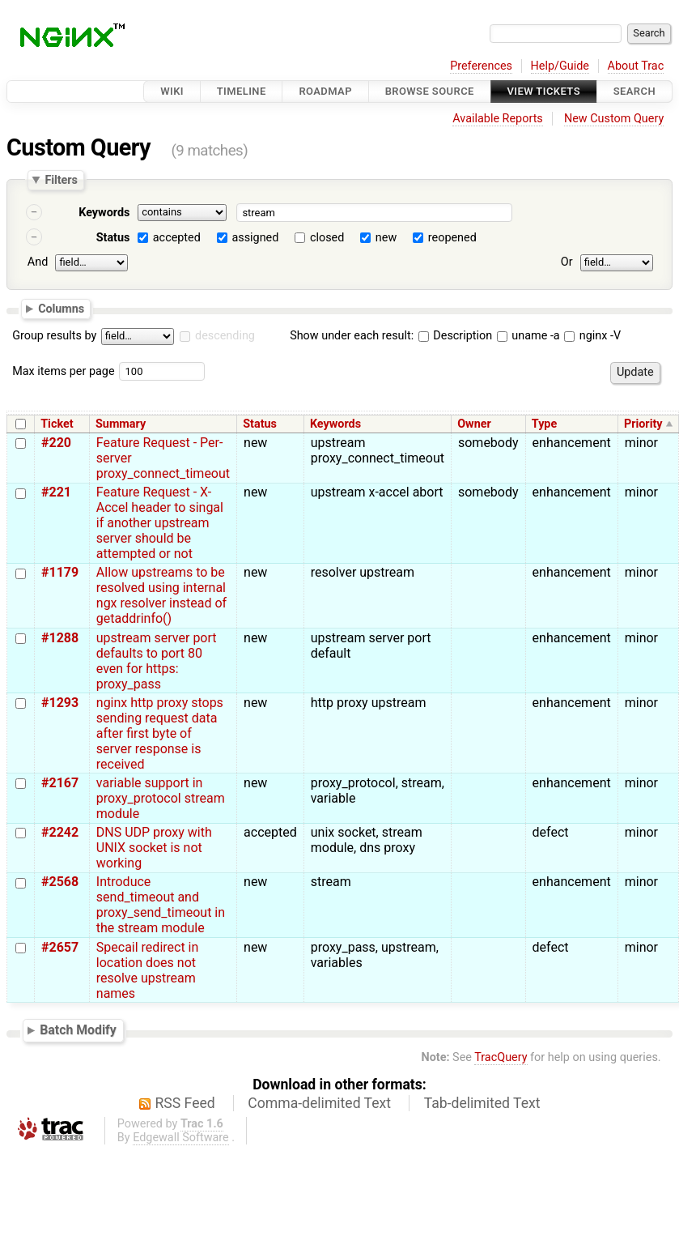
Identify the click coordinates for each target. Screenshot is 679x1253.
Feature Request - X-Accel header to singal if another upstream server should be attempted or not (159, 522)
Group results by (54, 336)
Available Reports (497, 119)
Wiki (172, 91)
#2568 (60, 881)
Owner (474, 424)
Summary (120, 424)
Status (113, 238)
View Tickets (543, 91)
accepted (177, 238)
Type (544, 424)
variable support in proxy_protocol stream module (160, 798)
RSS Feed (185, 1103)
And (38, 262)
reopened (452, 238)
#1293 (60, 702)
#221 (56, 492)
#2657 (60, 947)
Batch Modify (78, 1030)
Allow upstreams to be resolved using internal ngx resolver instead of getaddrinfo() (161, 595)
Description (455, 336)
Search (634, 91)
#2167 (60, 783)
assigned (254, 238)
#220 (56, 442)
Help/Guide (560, 66)
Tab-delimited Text (482, 1103)
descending (225, 336)
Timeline (241, 91)
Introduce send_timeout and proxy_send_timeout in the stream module (160, 904)
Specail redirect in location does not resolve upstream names (147, 970)
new (386, 238)
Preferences (481, 66)
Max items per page (63, 371)
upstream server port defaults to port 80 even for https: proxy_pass (156, 661)
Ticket (56, 424)
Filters (61, 179)
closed (327, 238)
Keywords (104, 212)
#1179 (60, 572)
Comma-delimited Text (319, 1103)
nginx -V (592, 336)
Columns (61, 307)
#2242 (60, 832)
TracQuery (500, 1057)
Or (567, 262)
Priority (643, 424)
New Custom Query (614, 119)
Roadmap (325, 91)
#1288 (60, 638)
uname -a (528, 336)
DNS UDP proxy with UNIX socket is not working (154, 848)
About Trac (636, 66)
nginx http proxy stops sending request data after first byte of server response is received (159, 733)
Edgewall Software (181, 1137)
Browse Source (429, 91)
